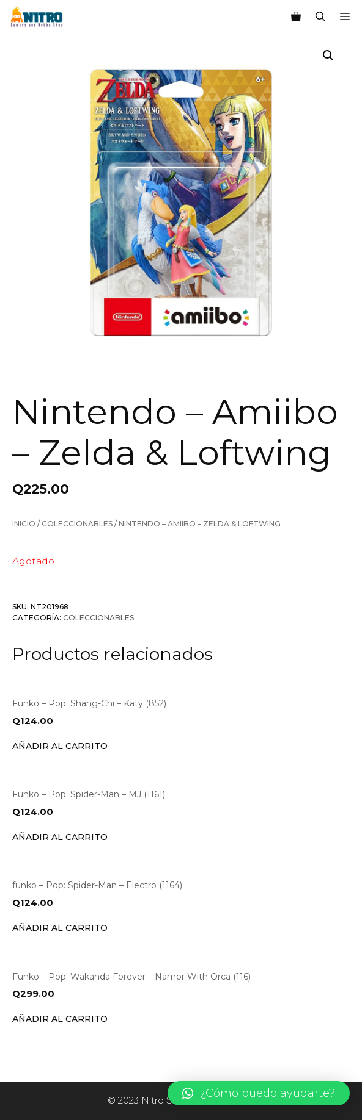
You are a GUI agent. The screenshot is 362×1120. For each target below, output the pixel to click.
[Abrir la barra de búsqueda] (320, 17)
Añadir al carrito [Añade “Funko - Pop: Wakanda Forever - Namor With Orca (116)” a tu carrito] (60, 1018)
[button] (259, 1093)
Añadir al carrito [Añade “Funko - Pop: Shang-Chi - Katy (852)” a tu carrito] (60, 746)
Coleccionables (77, 523)
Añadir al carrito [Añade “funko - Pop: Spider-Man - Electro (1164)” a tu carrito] (60, 927)
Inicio (23, 523)
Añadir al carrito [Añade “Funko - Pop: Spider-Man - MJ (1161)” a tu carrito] (60, 836)
